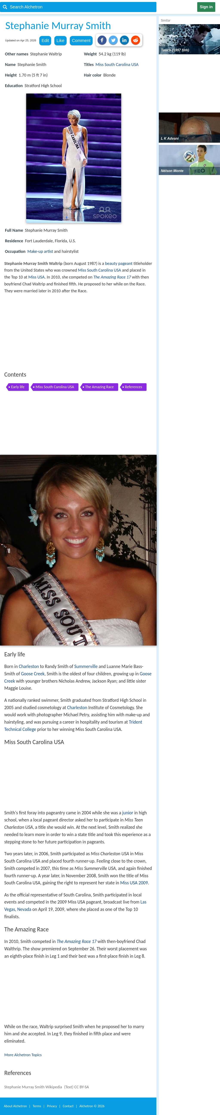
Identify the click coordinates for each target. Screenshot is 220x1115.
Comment (81, 40)
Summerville (86, 666)
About (15, 1106)
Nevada (24, 909)
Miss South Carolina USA (116, 64)
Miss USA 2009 (134, 883)
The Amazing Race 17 (112, 277)
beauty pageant (119, 263)
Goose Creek (33, 674)
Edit (45, 40)
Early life (17, 387)
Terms (37, 1106)
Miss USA (36, 277)
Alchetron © (92, 1106)
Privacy (52, 1106)
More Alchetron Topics (23, 1054)
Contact (68, 1106)
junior (127, 813)
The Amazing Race (99, 387)
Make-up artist (40, 251)
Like (60, 40)
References (133, 387)
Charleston (29, 666)
